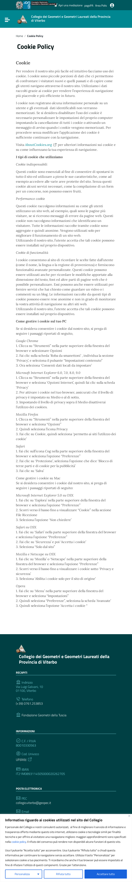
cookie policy (18, 842)
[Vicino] (129, 816)
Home (19, 36)
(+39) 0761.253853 (29, 703)
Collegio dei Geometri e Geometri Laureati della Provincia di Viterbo (64, 659)
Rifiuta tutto (63, 874)
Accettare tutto (106, 874)
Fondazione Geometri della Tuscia (44, 715)
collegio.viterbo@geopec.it (33, 803)
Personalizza (22, 874)
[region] (66, 848)
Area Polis (101, 5)
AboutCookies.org (41, 145)
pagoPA (88, 5)
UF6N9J (24, 759)
